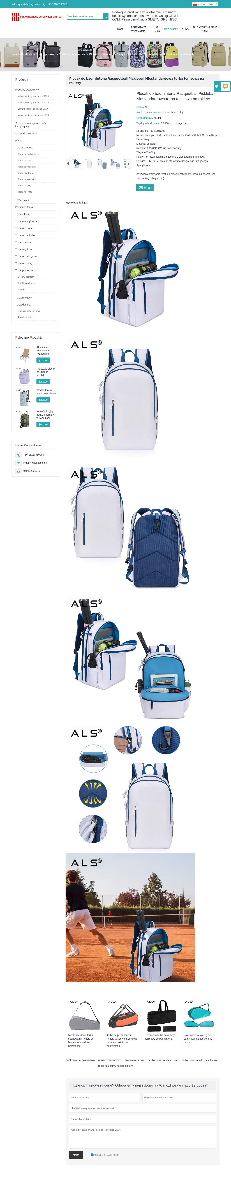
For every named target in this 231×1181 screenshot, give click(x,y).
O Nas (157, 29)
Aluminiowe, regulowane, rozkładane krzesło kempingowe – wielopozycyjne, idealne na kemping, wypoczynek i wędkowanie (45, 350)
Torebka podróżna (26, 283)
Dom (120, 29)
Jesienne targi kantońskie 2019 (33, 109)
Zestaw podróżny (26, 277)
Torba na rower (23, 228)
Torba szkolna (23, 242)
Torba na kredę (25, 192)
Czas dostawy (145, 117)
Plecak (19, 140)
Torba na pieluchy (25, 235)
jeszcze (43, 360)
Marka (140, 106)
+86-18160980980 (57, 4)
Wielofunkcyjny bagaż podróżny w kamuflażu (45, 414)
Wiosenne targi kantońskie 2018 (33, 115)
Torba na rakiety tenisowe (163, 1060)
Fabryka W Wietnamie (138, 29)
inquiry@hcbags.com (28, 4)
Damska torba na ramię (29, 311)
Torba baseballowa (27, 167)
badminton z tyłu (134, 1060)
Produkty (171, 29)
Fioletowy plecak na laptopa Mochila (45, 372)
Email (145, 187)
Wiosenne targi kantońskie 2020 (33, 102)
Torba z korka (22, 214)
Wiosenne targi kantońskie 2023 (33, 96)
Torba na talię (24, 185)
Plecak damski (25, 317)
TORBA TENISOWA (109, 1060)
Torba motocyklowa (26, 221)
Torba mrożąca (23, 297)
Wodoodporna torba (26, 133)
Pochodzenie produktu (150, 112)
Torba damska (23, 304)
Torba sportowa (45, 54)
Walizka (22, 289)
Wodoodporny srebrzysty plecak (46, 392)
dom (14, 54)
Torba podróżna (24, 270)
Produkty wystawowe (27, 89)
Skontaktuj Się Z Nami (205, 29)
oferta (76, 1154)
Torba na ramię (23, 263)
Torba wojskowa (24, 249)
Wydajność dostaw (148, 123)
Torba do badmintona (72, 54)
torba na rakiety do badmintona (200, 1060)
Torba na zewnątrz (27, 179)
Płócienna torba (24, 207)
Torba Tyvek (22, 200)
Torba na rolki (24, 160)
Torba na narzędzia (26, 256)
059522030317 (31, 470)
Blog (185, 29)
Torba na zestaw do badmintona (115, 1065)
